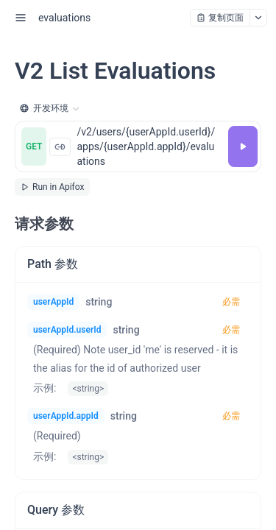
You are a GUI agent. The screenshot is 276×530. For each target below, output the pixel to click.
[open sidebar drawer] (20, 17)
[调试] (243, 146)
